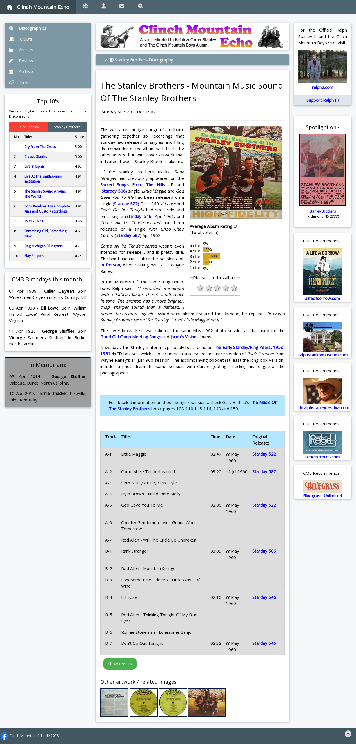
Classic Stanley (35, 156)
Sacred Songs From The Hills (132, 184)
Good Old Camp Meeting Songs (130, 336)
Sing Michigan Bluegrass (43, 246)
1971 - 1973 (33, 221)
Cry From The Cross (40, 146)
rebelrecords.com (322, 457)
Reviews (22, 60)
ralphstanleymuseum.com (323, 354)
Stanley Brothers (67, 127)
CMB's (20, 39)
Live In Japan (34, 166)
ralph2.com (322, 87)
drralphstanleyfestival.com (323, 407)
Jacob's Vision (183, 336)
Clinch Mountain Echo (38, 7)
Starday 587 (128, 235)
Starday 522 (126, 203)
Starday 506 (114, 191)
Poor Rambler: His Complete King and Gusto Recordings (47, 209)
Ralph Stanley (28, 127)
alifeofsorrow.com (322, 298)
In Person (110, 265)
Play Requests (35, 255)
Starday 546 (138, 216)
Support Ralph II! (322, 100)
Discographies (27, 28)
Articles (21, 49)
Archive (21, 71)
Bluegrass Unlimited (322, 495)
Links (19, 82)
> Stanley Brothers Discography (139, 60)
